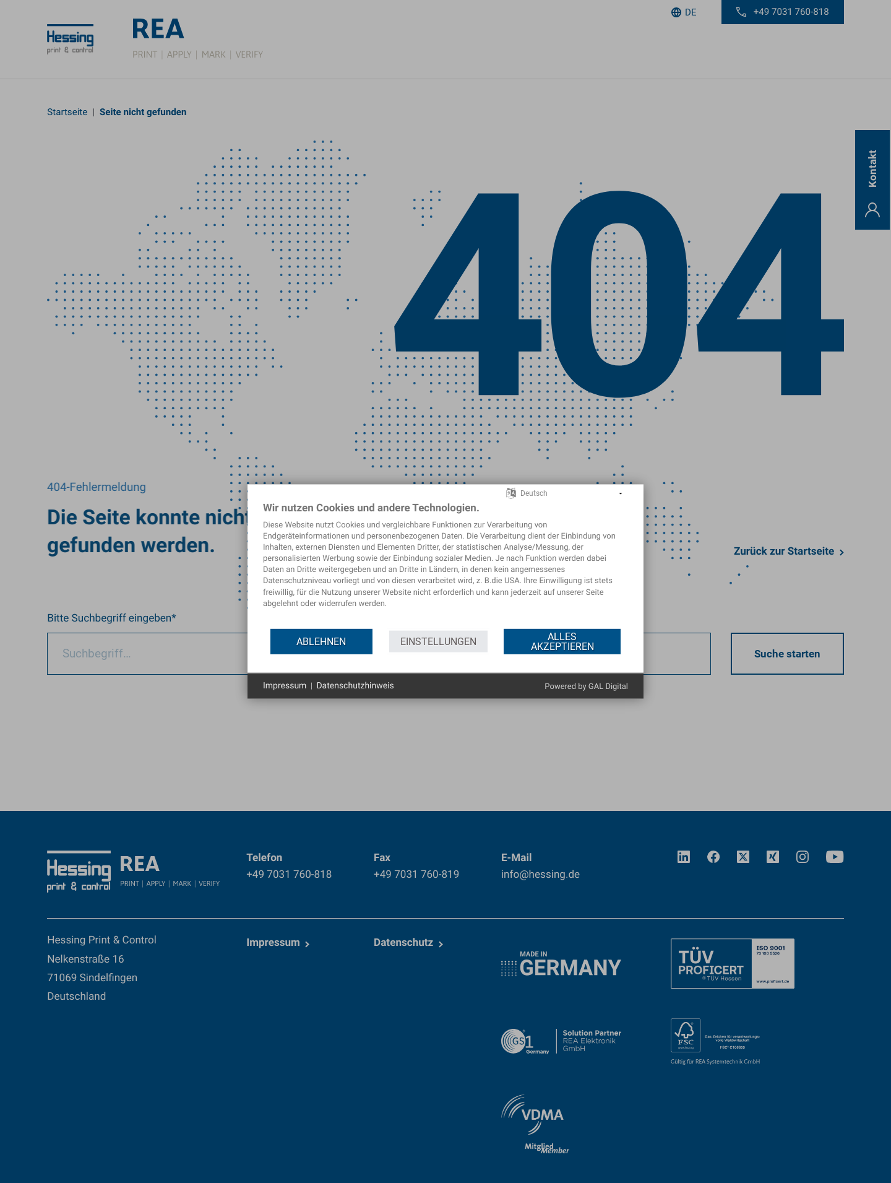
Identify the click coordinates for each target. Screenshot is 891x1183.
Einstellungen (438, 641)
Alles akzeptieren (562, 641)
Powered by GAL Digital (586, 686)
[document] (445, 564)
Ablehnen (321, 641)
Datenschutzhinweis (355, 685)
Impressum (284, 685)
